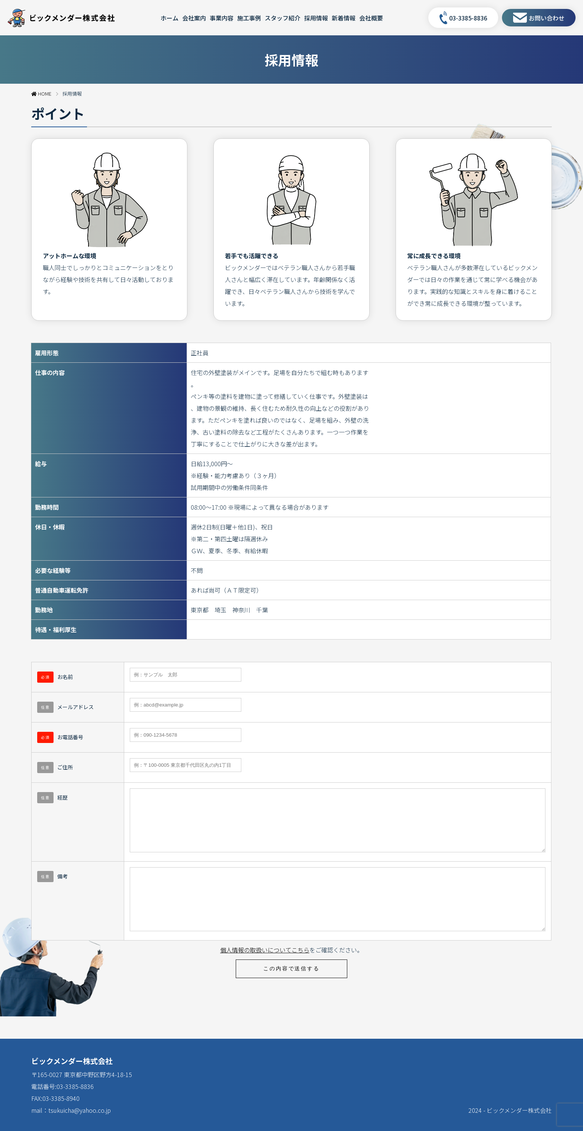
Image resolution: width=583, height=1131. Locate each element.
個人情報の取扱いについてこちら (264, 972)
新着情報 (343, 17)
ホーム (169, 17)
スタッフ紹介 (282, 17)
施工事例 (249, 17)
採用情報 (316, 17)
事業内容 (221, 17)
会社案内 (194, 17)
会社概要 (371, 17)
